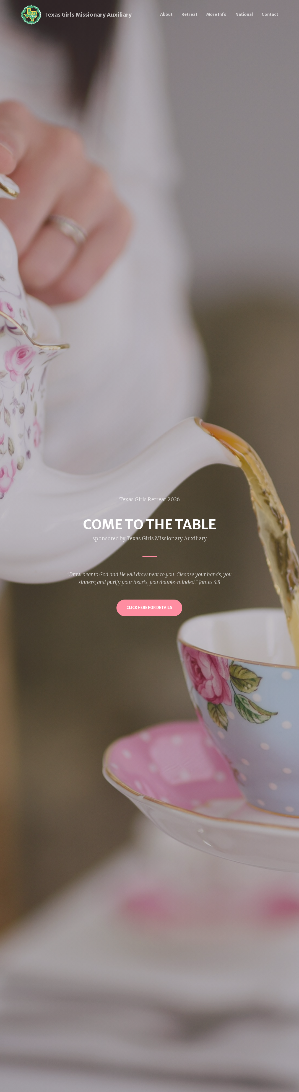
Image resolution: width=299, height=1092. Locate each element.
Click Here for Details (149, 607)
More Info (216, 14)
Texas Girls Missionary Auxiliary (88, 14)
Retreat (189, 14)
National (244, 14)
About (166, 14)
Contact (270, 14)
